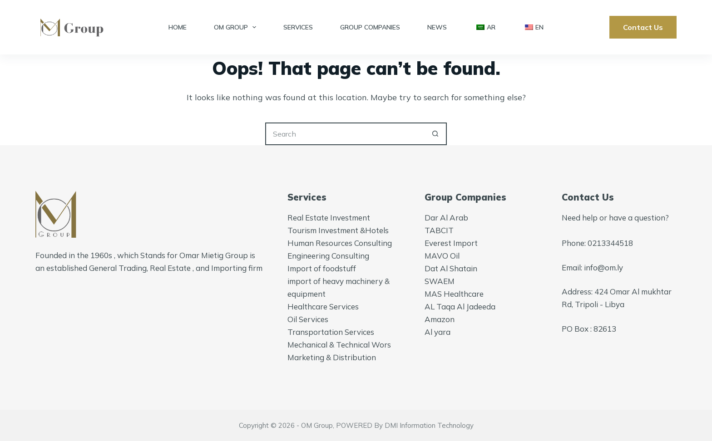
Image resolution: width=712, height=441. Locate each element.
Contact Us (643, 27)
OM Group (237, 27)
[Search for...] (344, 133)
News (437, 27)
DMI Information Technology (429, 425)
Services (298, 27)
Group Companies (370, 27)
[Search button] (435, 133)
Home (177, 27)
